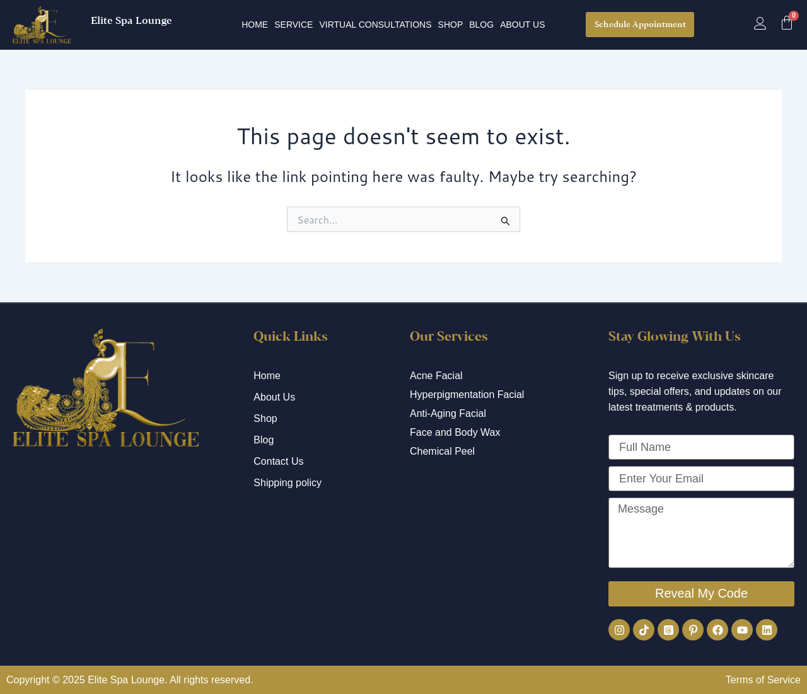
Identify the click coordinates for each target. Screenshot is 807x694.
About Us (522, 25)
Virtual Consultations (375, 25)
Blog (481, 25)
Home (254, 25)
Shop (450, 25)
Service (293, 25)
